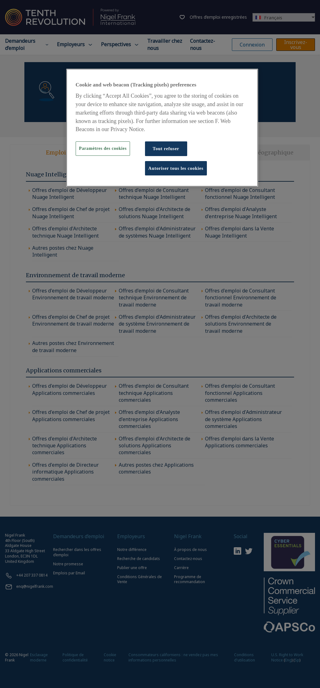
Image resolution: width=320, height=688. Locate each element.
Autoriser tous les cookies (175, 168)
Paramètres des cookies (103, 148)
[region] (162, 128)
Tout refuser (166, 148)
